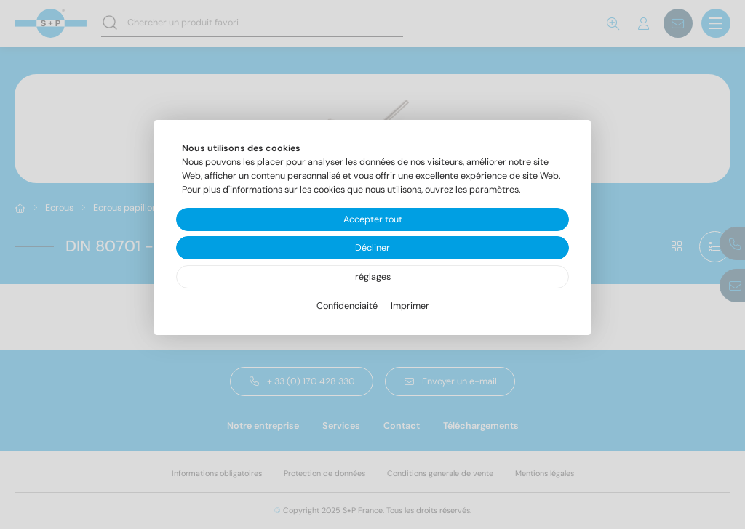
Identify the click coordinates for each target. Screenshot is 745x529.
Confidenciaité (347, 306)
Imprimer (410, 306)
